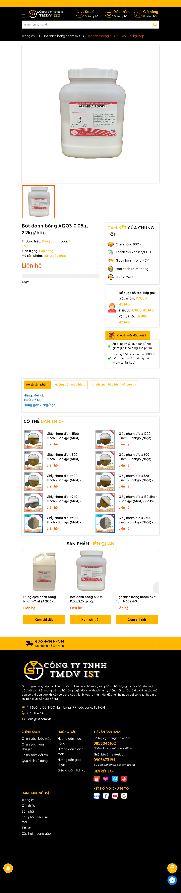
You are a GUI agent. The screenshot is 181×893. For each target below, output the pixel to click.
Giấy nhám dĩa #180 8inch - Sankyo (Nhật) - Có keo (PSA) (138, 499)
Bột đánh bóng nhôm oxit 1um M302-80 (136, 599)
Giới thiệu (28, 806)
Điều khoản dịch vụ (72, 770)
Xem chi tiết (44, 620)
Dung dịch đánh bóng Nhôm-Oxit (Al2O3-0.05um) (39, 599)
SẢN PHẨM (90, 543)
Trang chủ (29, 800)
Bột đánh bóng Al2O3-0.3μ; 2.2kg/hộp (87, 599)
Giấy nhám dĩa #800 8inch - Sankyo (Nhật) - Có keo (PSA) (64, 457)
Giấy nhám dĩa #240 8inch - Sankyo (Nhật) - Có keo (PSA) (64, 499)
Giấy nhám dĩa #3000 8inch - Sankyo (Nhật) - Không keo (64, 520)
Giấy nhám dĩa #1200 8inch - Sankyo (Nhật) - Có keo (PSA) (136, 436)
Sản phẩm (29, 811)
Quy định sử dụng (35, 761)
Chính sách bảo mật (36, 739)
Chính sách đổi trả (35, 755)
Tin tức (26, 828)
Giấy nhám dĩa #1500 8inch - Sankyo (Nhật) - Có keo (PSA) (64, 436)
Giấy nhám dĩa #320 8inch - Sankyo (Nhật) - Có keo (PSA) (136, 478)
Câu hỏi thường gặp (36, 834)
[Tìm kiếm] (155, 25)
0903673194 (104, 759)
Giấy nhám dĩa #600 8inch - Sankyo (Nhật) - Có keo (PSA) (136, 457)
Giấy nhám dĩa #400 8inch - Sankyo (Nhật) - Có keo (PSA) (64, 478)
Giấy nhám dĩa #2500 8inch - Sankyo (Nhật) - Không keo (136, 520)
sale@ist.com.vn (39, 719)
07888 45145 (142, 310)
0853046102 (104, 743)
